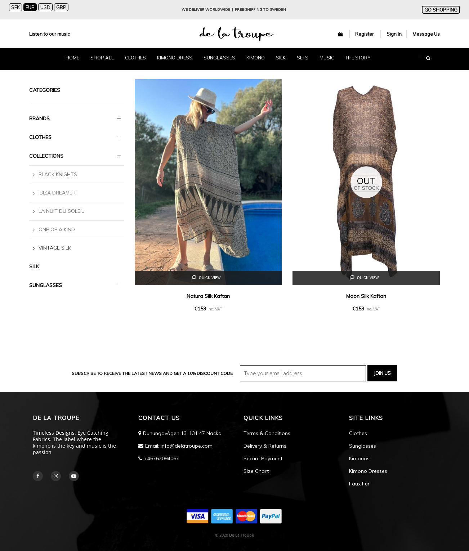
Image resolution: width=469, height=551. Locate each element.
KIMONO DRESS (174, 58)
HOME (72, 58)
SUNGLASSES (219, 58)
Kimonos (359, 458)
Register (365, 34)
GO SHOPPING (440, 10)
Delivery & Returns (265, 446)
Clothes (40, 137)
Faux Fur (359, 483)
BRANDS (39, 118)
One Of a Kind (57, 229)
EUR (30, 7)
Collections (46, 156)
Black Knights (58, 174)
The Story (357, 58)
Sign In (394, 34)
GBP (61, 7)
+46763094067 (161, 458)
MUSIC (327, 58)
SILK (281, 58)
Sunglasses (362, 446)
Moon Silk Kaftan (366, 296)
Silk (34, 266)
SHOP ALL (102, 58)
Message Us (426, 34)
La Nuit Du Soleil (61, 211)
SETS (302, 58)
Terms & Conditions (267, 433)
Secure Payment (263, 458)
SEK (15, 7)
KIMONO (255, 58)
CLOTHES (135, 58)
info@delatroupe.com (187, 446)
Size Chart (256, 471)
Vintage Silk (55, 248)
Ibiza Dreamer (57, 192)
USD (45, 7)
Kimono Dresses (368, 471)
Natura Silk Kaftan (208, 296)
